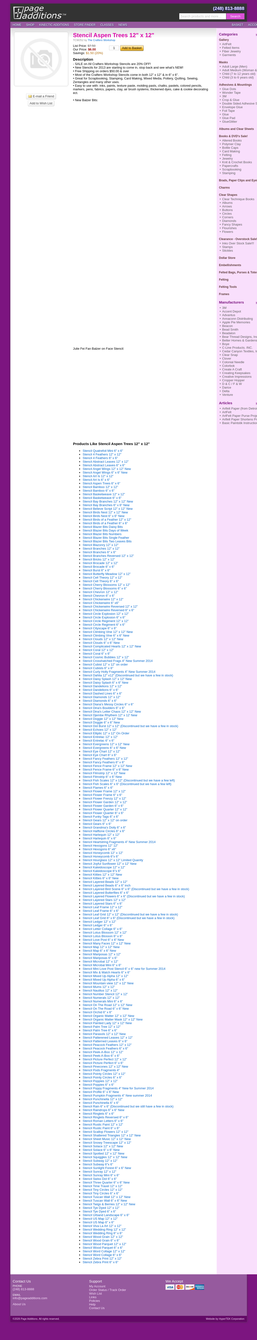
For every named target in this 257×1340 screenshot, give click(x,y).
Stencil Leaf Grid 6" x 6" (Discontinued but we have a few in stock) (129, 918)
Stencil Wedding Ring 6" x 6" (103, 1233)
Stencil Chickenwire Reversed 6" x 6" (108, 610)
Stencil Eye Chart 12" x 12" (101, 751)
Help (92, 1304)
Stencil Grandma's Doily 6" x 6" (104, 827)
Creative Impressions (237, 376)
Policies (94, 1301)
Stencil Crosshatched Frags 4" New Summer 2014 (118, 661)
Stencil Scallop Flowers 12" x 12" (106, 1132)
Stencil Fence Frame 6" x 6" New (106, 769)
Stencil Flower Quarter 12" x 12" (105, 809)
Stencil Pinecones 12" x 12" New (105, 1066)
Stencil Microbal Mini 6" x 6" (102, 965)
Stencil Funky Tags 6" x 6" (101, 816)
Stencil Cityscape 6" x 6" (100, 628)
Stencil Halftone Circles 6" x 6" (104, 831)
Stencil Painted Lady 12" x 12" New (107, 1023)
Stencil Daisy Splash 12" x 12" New (107, 679)
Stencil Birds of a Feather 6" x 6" (105, 523)
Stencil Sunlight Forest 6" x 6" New (107, 1168)
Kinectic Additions (54, 25)
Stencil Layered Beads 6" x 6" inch (107, 885)
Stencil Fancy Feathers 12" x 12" (105, 758)
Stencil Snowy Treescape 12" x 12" (107, 1142)
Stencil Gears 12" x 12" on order (105, 820)
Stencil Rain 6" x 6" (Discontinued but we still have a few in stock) (128, 1106)
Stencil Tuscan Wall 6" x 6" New (105, 1200)
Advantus (228, 315)
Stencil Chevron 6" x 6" (99, 595)
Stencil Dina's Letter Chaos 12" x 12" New (112, 711)
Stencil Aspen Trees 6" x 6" (101, 483)
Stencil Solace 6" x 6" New (101, 1150)
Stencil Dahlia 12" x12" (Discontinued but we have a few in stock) (128, 675)
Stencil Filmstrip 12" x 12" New (104, 773)
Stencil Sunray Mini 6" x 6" (101, 1175)
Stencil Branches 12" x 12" (101, 548)
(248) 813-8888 (228, 8)
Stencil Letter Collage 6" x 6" (103, 929)
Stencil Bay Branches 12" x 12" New (108, 501)
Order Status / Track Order (107, 1290)
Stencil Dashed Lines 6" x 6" (102, 693)
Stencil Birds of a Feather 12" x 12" (107, 519)
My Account (97, 1286)
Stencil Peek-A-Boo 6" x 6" (101, 1055)
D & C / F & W (232, 384)
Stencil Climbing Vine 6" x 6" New (106, 635)
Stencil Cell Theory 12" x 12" (102, 577)
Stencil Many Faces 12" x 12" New (107, 943)
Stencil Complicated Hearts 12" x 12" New (112, 646)
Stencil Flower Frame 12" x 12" (104, 791)
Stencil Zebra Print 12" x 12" (102, 1258)
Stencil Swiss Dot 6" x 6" (100, 1179)
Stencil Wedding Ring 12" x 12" (104, 1229)
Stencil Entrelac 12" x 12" (100, 737)
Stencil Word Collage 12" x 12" (104, 1251)
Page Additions (39, 12)
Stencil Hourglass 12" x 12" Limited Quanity (113, 860)
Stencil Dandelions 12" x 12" (102, 686)
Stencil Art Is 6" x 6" (96, 480)
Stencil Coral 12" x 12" (98, 650)
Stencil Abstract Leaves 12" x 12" (106, 461)
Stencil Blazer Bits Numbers (102, 534)
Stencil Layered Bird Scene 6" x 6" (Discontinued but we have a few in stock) (136, 889)
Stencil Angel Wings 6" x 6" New (105, 472)
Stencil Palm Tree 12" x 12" (102, 1026)
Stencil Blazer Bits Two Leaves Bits (107, 541)
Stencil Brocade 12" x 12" (100, 563)
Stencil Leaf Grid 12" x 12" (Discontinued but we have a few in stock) (130, 914)
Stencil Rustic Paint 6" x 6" (101, 1128)
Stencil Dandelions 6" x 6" (101, 690)
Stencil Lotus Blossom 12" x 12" (105, 932)
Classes (107, 25)
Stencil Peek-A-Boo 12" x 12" (103, 1052)
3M (224, 308)
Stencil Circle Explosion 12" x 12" (106, 614)
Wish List (95, 1293)
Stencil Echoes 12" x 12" (100, 729)
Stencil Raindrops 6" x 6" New (104, 1110)
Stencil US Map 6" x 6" (98, 1222)
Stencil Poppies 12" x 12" (100, 1081)
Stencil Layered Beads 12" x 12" (105, 882)
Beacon (227, 326)
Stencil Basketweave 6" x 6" (102, 498)
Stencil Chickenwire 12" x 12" (103, 599)
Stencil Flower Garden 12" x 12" (105, 802)
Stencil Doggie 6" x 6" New (101, 722)
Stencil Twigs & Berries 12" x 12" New (109, 1204)
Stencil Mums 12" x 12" (99, 987)
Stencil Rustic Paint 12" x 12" (103, 1124)
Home (17, 25)
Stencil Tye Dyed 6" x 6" (99, 1211)
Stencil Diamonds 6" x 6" (100, 700)
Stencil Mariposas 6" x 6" (100, 958)
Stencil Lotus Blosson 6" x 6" (103, 936)
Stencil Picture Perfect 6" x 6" (103, 1063)
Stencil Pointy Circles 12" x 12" (104, 1074)
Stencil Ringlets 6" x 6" (98, 1113)
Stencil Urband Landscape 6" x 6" (106, 1215)
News (122, 25)
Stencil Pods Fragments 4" (101, 1070)
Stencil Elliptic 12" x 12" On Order (106, 733)
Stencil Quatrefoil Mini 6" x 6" (103, 451)
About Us (19, 1304)
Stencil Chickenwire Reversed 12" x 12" (110, 606)
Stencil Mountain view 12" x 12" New (108, 983)
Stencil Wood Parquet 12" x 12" (104, 1244)
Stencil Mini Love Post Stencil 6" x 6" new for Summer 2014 (124, 969)
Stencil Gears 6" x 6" (97, 824)
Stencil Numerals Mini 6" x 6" (103, 1001)
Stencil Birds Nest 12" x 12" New (105, 512)
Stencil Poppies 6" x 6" (98, 1084)
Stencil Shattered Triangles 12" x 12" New (112, 1135)
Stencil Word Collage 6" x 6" (102, 1255)
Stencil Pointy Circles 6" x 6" (102, 1077)
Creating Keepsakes (236, 373)
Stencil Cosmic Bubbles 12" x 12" (106, 657)
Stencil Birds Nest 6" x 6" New (104, 516)
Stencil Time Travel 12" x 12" (103, 1186)
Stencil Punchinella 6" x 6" (101, 1103)
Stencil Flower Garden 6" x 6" (103, 806)
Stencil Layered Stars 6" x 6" (103, 903)
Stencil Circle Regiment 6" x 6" (104, 624)
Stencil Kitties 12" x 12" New (102, 874)
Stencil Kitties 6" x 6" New (101, 878)
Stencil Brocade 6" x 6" (99, 566)
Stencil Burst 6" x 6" (96, 570)
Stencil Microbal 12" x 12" (100, 961)
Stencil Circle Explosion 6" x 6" (104, 617)
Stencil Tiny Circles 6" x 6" (101, 1193)
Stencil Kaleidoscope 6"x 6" (102, 871)
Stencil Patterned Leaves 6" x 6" (105, 1041)
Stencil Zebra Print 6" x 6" (100, 1262)
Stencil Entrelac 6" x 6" (98, 740)
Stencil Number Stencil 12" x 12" (105, 994)
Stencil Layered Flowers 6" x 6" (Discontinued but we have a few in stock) (134, 896)
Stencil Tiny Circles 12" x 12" (103, 1189)
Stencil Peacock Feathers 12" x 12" (107, 1045)
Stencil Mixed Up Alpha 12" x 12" (105, 976)
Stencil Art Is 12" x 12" (98, 476)
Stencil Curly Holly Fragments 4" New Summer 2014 (119, 672)
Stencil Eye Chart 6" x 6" (100, 755)
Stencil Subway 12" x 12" (100, 1161)
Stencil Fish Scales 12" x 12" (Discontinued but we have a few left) (129, 780)
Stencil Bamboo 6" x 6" (99, 490)
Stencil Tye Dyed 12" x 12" (101, 1208)
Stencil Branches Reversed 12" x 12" (108, 556)
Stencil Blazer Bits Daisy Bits (103, 527)
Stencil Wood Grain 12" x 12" (103, 1237)
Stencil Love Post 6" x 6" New (103, 940)
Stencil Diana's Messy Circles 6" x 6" (108, 704)
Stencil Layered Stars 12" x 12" (104, 900)
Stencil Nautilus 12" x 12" (100, 990)
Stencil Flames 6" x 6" (98, 787)
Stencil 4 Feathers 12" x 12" (102, 454)
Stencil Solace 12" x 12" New (103, 1146)
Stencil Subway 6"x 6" (98, 1164)
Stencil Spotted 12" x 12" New (104, 1153)
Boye (225, 344)
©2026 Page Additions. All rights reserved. (36, 1319)
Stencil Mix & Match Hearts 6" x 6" (106, 972)
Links (92, 1297)
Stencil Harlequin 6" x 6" (99, 838)
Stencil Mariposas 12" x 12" (102, 954)
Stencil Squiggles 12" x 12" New (105, 1157)
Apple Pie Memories (236, 322)
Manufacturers (231, 302)
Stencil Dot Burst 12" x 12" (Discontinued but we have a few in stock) (130, 726)
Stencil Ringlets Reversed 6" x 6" (106, 1117)
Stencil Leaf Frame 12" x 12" (103, 907)
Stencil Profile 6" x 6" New (101, 1092)
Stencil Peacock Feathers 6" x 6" (105, 1048)
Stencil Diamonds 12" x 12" (102, 697)
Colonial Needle (233, 362)
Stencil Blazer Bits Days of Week (105, 530)
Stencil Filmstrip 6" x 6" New (102, 777)
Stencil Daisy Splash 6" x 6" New (105, 682)
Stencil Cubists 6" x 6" (98, 668)
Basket (237, 25)
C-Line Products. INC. (237, 347)
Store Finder (85, 25)
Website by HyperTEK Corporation (225, 1319)
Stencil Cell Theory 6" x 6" (101, 581)
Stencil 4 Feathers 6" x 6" (100, 458)
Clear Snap (230, 355)
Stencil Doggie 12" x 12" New (103, 719)
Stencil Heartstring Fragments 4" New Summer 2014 (119, 842)
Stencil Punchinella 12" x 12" (103, 1099)
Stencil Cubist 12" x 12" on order (105, 664)
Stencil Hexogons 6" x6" (99, 849)
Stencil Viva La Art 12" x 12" (102, 1226)
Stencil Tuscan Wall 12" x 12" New (107, 1197)
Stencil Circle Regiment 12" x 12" (106, 621)
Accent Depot (231, 311)
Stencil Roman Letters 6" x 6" (103, 1121)
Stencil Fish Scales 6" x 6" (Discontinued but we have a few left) (127, 784)
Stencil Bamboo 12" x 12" (100, 487)
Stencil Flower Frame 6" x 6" (102, 795)
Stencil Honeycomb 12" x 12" (103, 853)
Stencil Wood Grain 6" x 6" (101, 1240)
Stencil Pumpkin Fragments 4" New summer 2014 (117, 1095)
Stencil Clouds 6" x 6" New (101, 643)
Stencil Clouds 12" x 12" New (103, 639)
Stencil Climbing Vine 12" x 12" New (108, 632)
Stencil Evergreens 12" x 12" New (106, 744)
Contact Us (22, 1281)
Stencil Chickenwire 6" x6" (101, 603)
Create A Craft (232, 369)
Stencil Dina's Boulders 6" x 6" (104, 708)
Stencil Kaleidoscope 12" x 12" (104, 867)
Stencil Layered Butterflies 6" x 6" (106, 892)
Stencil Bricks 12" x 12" (99, 559)
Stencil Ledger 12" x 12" (99, 921)
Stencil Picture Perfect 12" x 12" (105, 1059)
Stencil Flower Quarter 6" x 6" (103, 813)
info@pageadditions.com (30, 1298)
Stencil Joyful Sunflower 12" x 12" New (110, 863)
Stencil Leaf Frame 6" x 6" (101, 911)
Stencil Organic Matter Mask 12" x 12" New (113, 1019)
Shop (30, 25)
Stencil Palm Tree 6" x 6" (100, 1030)
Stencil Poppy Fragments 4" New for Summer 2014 (118, 1088)
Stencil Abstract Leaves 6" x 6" (104, 465)
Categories (228, 34)
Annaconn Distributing (237, 318)
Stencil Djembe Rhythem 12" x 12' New (110, 715)
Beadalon (229, 333)
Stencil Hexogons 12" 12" (100, 845)
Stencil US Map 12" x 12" (100, 1218)
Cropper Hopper (233, 380)
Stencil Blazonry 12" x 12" (101, 545)
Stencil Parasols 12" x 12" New (104, 1034)
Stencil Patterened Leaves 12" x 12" (108, 1037)
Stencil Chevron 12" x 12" (100, 592)
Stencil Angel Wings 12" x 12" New (107, 469)
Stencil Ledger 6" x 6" (98, 925)
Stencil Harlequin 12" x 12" (101, 835)
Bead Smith (230, 329)
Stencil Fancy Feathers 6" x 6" (104, 762)
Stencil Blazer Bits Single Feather (106, 537)
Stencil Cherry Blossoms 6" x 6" (105, 588)
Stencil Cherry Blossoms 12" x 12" (106, 585)
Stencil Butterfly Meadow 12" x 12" (107, 574)
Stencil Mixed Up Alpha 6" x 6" (104, 979)
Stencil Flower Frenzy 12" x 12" (104, 798)
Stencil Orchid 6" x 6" (97, 1012)
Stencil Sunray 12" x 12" (99, 1171)
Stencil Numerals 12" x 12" (101, 998)
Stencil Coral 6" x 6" (97, 653)
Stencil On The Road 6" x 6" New (106, 1008)
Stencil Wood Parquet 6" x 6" (103, 1247)
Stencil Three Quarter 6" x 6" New (106, 1182)
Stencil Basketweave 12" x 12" (104, 494)
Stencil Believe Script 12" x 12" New (108, 508)
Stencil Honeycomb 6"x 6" (101, 856)
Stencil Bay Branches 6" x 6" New (106, 505)
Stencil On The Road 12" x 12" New (107, 1005)
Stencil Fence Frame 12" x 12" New (107, 766)
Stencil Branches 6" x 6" (99, 552)
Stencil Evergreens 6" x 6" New (104, 748)
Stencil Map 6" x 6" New (99, 950)
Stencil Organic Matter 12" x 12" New (108, 1016)
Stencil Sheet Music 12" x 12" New (107, 1139)
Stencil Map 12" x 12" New (101, 947)
